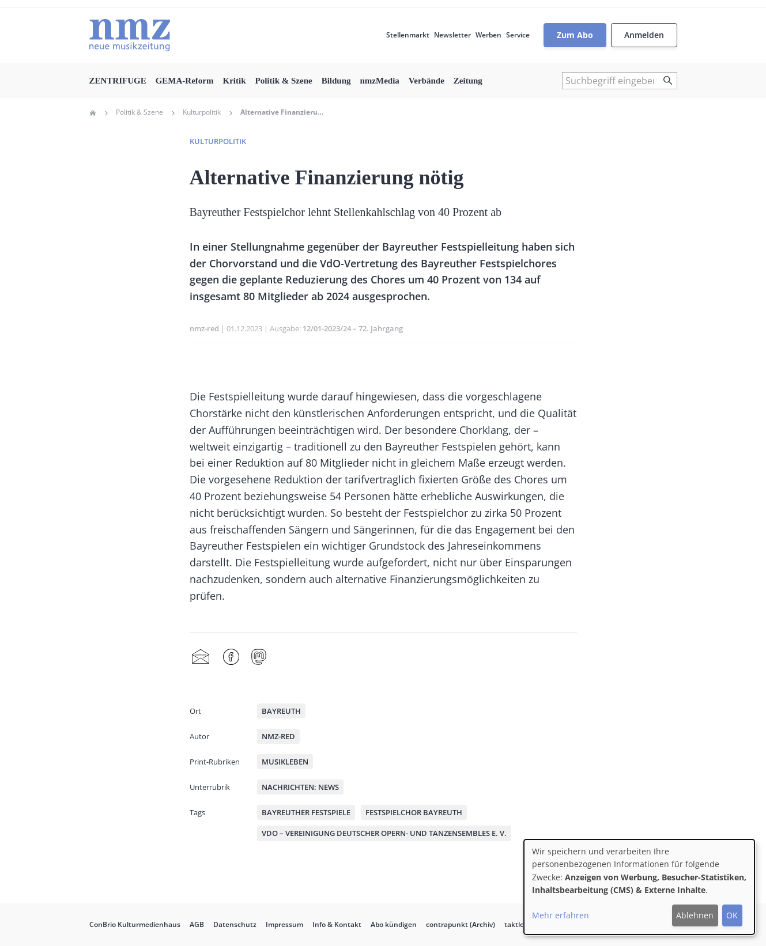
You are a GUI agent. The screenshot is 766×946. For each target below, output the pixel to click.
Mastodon (259, 657)
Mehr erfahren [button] (560, 915)
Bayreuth (281, 711)
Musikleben (285, 761)
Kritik (234, 80)
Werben (488, 35)
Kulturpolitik (202, 112)
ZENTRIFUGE (117, 80)
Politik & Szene (283, 80)
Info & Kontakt (336, 924)
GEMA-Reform (185, 80)
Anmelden (644, 34)
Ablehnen (695, 915)
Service (518, 35)
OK (732, 915)
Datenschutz (234, 924)
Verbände (426, 80)
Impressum (284, 924)
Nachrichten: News (300, 787)
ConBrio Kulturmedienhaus (134, 924)
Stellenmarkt (407, 35)
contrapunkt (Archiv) (460, 924)
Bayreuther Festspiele (306, 812)
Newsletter (452, 35)
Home (92, 112)
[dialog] (639, 886)
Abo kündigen (394, 924)
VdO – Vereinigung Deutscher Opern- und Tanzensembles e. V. (384, 833)
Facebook (231, 657)
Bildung (336, 80)
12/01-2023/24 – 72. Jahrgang (353, 328)
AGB (197, 924)
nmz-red (204, 328)
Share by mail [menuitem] (200, 657)
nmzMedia (379, 80)
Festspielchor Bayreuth (413, 812)
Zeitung (468, 80)
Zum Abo (575, 34)
